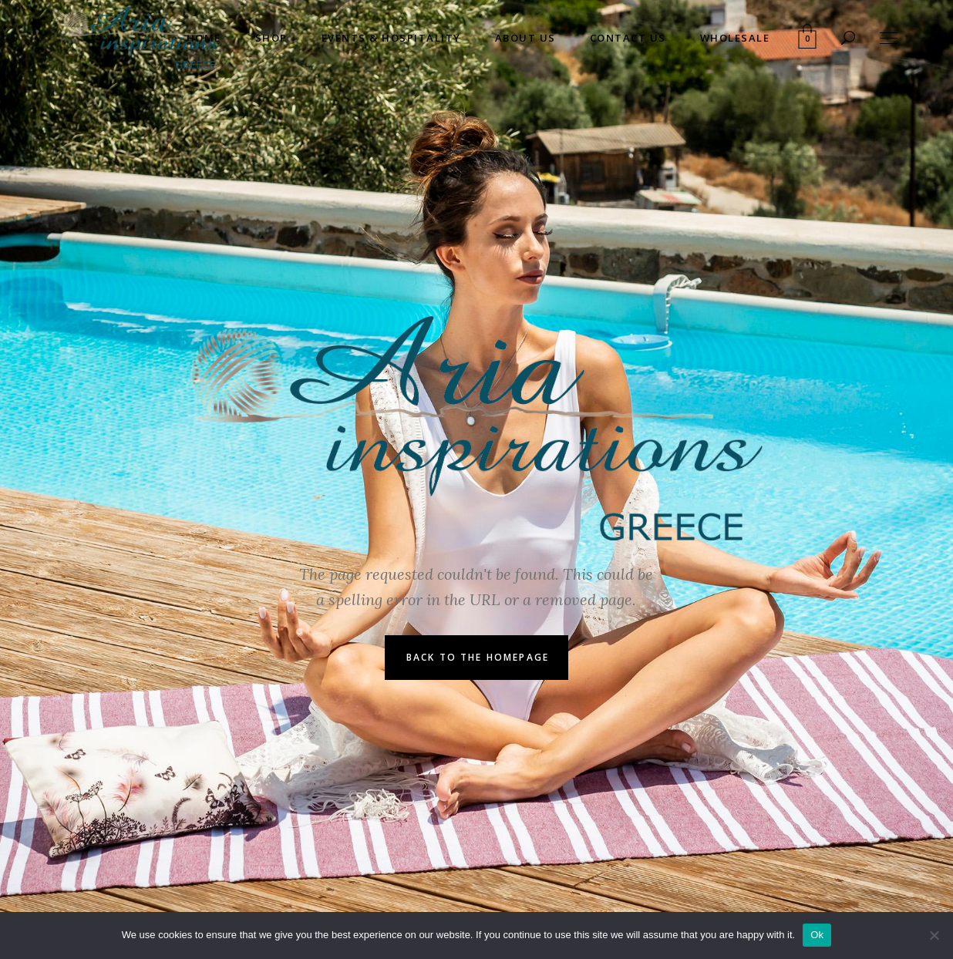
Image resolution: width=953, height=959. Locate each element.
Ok (816, 934)
